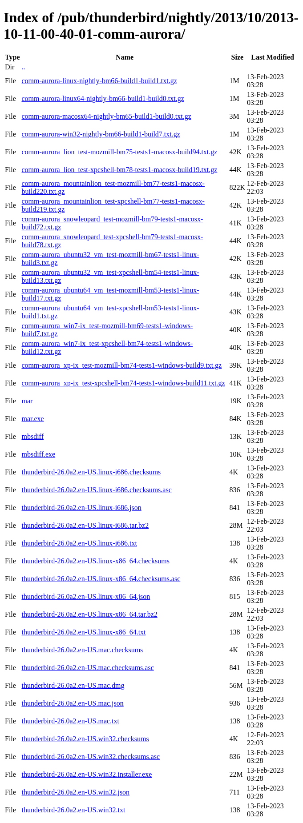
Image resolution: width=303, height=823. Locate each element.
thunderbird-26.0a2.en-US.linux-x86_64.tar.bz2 (89, 614)
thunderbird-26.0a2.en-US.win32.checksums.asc (90, 756)
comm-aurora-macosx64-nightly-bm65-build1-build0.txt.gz (106, 116)
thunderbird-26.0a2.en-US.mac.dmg (72, 685)
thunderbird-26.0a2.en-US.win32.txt (73, 810)
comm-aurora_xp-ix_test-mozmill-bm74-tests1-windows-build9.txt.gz (121, 365)
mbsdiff (32, 436)
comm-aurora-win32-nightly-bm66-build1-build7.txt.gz (100, 134)
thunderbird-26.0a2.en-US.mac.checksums (82, 650)
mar (26, 401)
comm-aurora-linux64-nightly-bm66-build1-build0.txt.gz (102, 98)
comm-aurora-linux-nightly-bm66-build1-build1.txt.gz (99, 80)
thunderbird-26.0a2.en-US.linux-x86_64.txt (83, 632)
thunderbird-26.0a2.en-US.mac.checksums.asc (87, 667)
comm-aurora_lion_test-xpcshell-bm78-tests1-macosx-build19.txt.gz (119, 169)
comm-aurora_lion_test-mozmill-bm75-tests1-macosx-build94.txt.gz (119, 152)
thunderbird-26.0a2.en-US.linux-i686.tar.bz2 (85, 525)
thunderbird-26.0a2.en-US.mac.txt (70, 721)
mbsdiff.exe (38, 454)
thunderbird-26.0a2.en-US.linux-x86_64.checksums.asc (100, 578)
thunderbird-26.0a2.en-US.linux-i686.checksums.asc (96, 490)
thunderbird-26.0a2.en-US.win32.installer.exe (86, 774)
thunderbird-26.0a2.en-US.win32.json (75, 792)
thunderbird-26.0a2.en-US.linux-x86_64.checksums (95, 561)
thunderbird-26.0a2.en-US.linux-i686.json (81, 507)
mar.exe (32, 418)
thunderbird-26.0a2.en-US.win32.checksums (85, 739)
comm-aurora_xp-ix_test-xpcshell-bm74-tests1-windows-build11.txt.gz (123, 383)
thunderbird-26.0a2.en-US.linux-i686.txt (79, 543)
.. (23, 67)
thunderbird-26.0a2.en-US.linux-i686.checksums (91, 472)
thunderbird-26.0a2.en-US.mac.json (72, 703)
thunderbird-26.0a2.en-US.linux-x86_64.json (85, 596)
